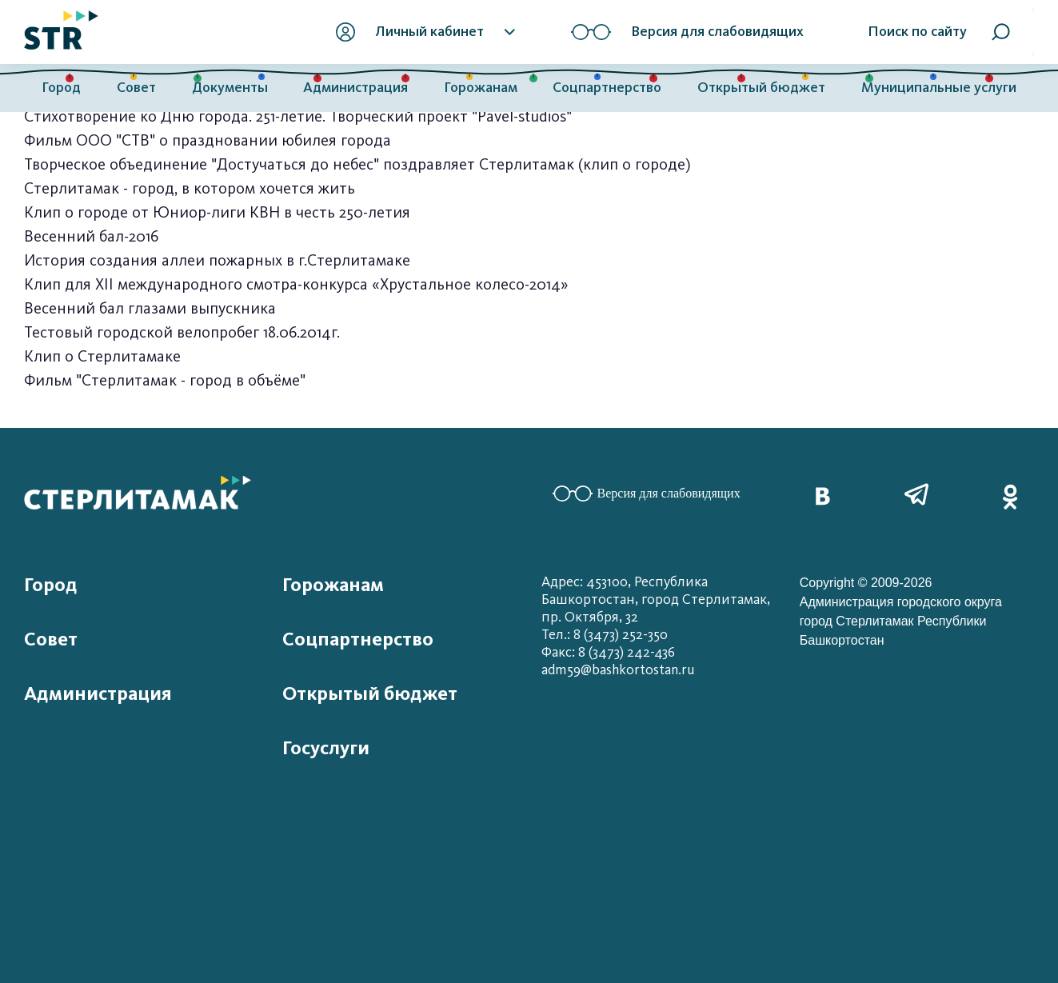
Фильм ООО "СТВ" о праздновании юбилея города (207, 140)
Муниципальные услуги (938, 87)
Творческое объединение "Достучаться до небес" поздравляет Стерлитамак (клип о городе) (357, 164)
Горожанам (480, 87)
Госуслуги (325, 748)
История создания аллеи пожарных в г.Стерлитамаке (217, 260)
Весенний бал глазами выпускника (150, 308)
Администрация (355, 87)
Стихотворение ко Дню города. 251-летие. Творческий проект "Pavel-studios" (298, 116)
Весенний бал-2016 (91, 236)
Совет (136, 87)
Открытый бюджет (761, 87)
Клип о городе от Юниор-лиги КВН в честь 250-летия (217, 212)
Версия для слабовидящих (647, 493)
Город (61, 87)
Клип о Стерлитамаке (102, 356)
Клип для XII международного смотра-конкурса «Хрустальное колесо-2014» (296, 284)
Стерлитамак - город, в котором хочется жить (189, 188)
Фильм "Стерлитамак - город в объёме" (164, 380)
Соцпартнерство (607, 87)
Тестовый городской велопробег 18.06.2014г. (182, 332)
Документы (230, 87)
